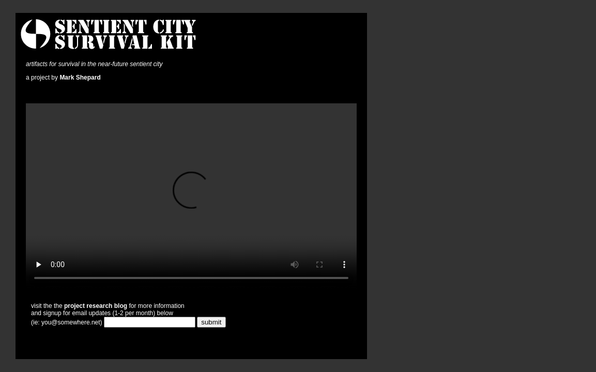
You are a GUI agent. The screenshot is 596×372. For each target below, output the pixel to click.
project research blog (95, 305)
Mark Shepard (79, 77)
